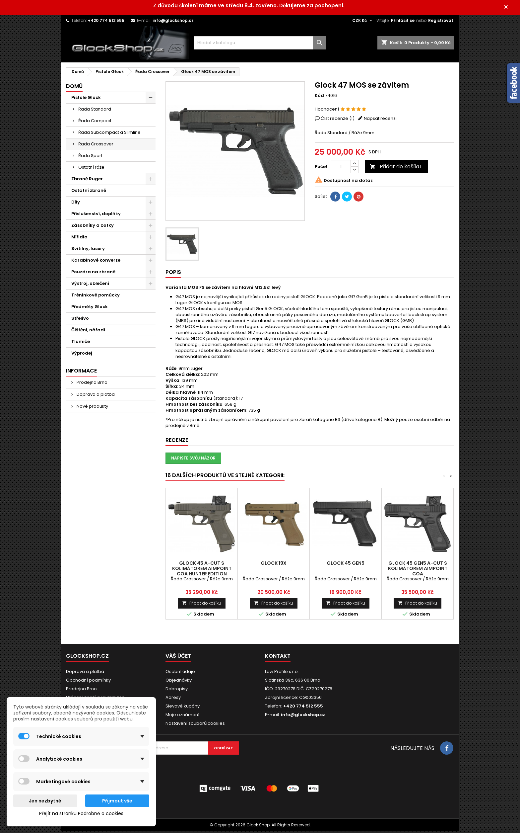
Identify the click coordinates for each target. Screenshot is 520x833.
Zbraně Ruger (87, 180)
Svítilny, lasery (88, 250)
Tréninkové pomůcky (95, 296)
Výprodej (81, 355)
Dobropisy (176, 690)
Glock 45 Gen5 (345, 564)
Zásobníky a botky (92, 227)
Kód (319, 97)
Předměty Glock (89, 308)
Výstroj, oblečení (90, 285)
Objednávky (178, 682)
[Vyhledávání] (260, 44)
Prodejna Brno (91, 384)
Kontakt (278, 657)
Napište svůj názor (193, 459)
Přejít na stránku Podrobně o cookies (81, 813)
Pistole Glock (86, 99)
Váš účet (178, 657)
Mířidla (79, 238)
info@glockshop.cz (173, 22)
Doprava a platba (95, 396)
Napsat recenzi (380, 120)
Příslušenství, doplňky (96, 215)
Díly (75, 204)
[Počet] (341, 168)
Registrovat (440, 22)
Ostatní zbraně (88, 192)
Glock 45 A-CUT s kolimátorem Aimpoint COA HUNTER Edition (201, 570)
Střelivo (80, 320)
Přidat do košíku (395, 168)
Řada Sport (90, 157)
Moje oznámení (182, 716)
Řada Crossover (95, 145)
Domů (74, 88)
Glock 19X (274, 564)
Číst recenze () (338, 120)
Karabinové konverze (95, 262)
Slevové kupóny (182, 708)
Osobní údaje (180, 673)
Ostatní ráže (91, 169)
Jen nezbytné (45, 800)
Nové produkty (92, 408)
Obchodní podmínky (88, 682)
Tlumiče (80, 343)
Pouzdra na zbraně (93, 273)
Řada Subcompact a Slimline (109, 134)
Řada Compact (94, 122)
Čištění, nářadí (88, 331)
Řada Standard (94, 111)
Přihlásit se (403, 22)
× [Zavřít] (510, 8)
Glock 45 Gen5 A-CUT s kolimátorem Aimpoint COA (417, 570)
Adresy (173, 699)
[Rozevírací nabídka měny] (363, 22)
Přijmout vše (117, 800)
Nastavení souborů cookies (195, 725)
